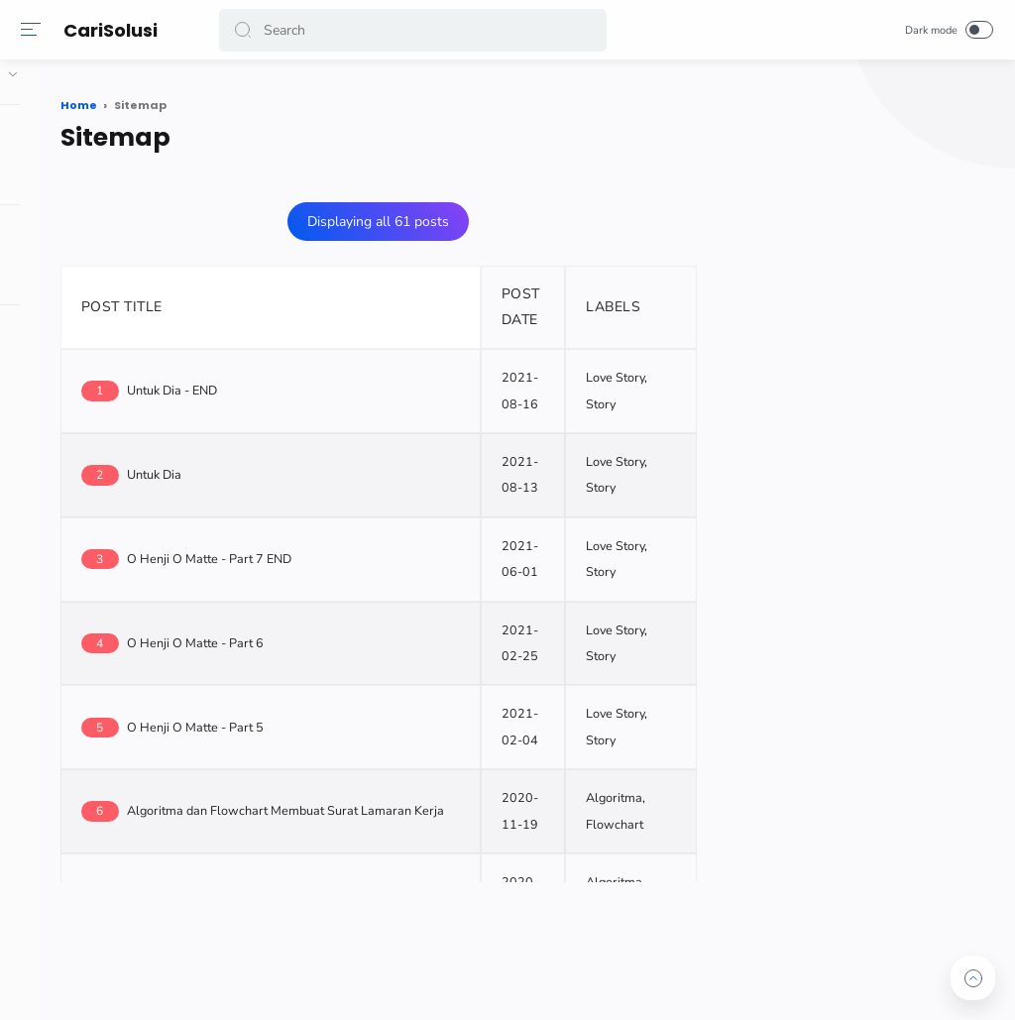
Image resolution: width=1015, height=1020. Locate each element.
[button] (247, 30)
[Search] (414, 30)
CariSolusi (114, 30)
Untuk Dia (316, 466)
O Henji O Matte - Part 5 (357, 719)
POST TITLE (284, 298)
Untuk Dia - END (334, 382)
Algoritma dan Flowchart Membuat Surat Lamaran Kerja (448, 802)
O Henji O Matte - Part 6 (357, 634)
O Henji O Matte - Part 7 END (371, 550)
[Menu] (35, 30)
